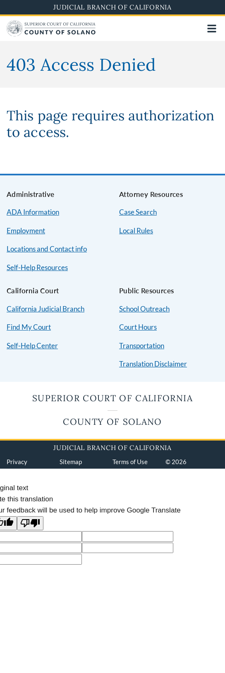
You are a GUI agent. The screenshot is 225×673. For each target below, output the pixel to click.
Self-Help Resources (37, 267)
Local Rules (136, 230)
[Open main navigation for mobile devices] (212, 28)
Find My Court (29, 327)
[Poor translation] (30, 523)
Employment (26, 230)
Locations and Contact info (47, 248)
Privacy (17, 461)
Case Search (138, 212)
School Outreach (144, 308)
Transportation (141, 345)
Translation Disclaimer (153, 363)
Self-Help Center (32, 345)
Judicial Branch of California (112, 7)
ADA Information (33, 212)
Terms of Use (130, 461)
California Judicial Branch (45, 308)
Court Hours (138, 327)
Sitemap (71, 461)
